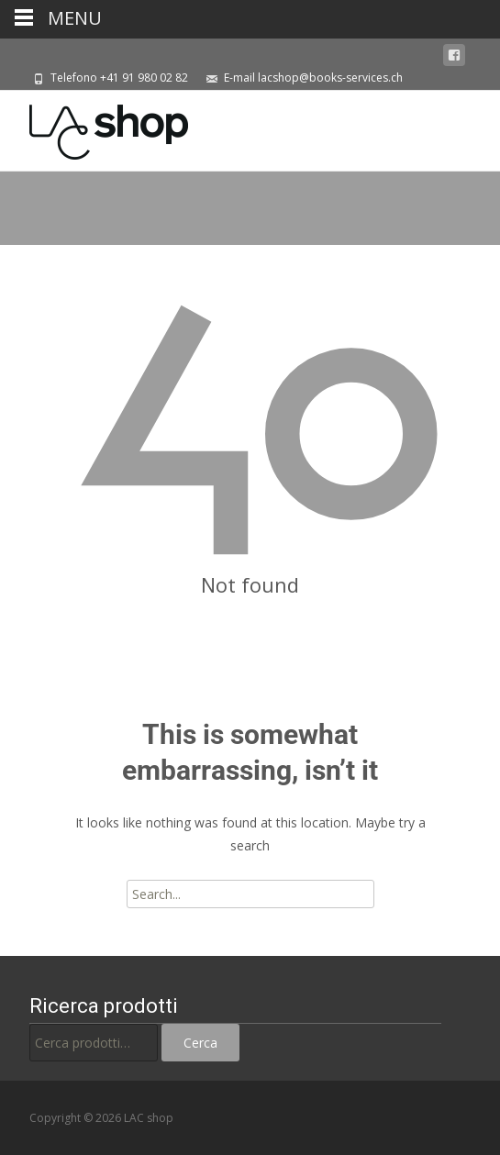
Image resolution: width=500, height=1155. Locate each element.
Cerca (200, 1042)
